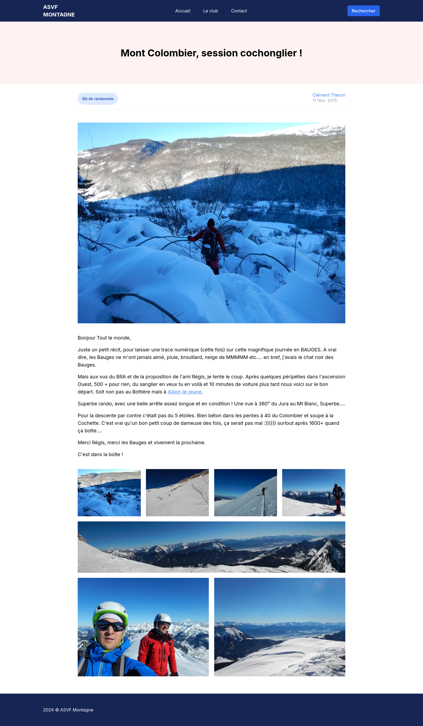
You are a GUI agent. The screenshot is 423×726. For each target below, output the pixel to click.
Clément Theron (329, 95)
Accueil (182, 10)
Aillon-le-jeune (185, 392)
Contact (239, 10)
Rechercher (364, 10)
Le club (210, 10)
